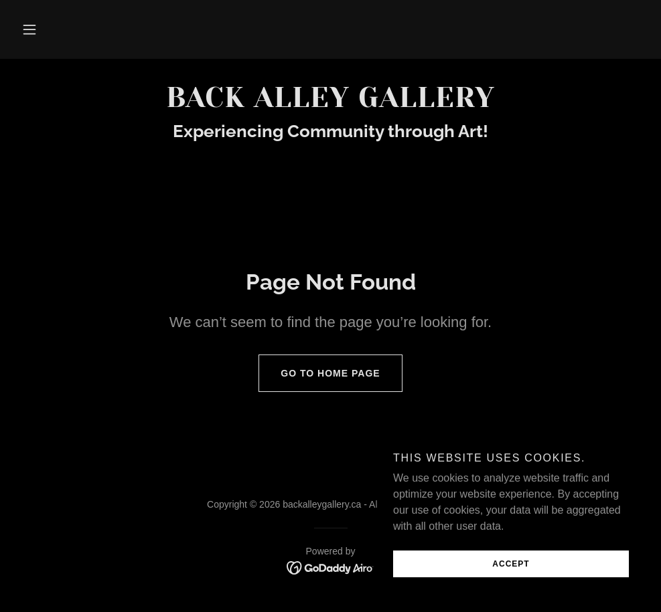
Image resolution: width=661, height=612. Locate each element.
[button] (29, 29)
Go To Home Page (319, 373)
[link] (330, 103)
